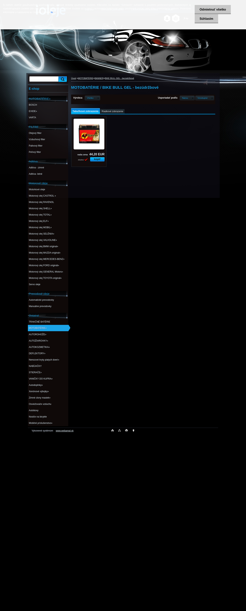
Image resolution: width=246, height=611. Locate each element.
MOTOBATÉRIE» (38, 328)
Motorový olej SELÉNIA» (41, 233)
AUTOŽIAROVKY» (38, 340)
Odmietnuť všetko (212, 9)
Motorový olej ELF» (39, 221)
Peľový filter (35, 152)
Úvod (73, 78)
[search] (62, 79)
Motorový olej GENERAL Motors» (46, 271)
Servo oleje (34, 284)
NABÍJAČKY (35, 366)
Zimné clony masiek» (40, 397)
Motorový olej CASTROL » (42, 195)
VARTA (32, 117)
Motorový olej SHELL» (40, 208)
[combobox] (187, 98)
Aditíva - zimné (36, 167)
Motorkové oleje (37, 189)
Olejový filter (35, 133)
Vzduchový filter (37, 139)
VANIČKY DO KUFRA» (41, 378)
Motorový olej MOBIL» (40, 227)
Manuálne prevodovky (40, 306)
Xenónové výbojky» (39, 391)
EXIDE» (33, 111)
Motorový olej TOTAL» (40, 214)
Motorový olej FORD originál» (44, 265)
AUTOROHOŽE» (37, 334)
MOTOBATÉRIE (85, 78)
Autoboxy (33, 410)
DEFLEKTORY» (37, 353)
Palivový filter (35, 145)
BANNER (99, 78)
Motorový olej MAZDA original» (45, 252)
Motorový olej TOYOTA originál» (45, 278)
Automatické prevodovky (41, 300)
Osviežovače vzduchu (40, 404)
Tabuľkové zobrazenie (85, 111)
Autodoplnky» (36, 385)
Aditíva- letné (35, 174)
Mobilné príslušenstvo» (40, 423)
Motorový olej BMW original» (43, 246)
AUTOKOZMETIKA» (39, 347)
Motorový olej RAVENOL (41, 202)
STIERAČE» (35, 372)
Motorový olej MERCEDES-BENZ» (46, 259)
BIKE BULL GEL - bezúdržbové (119, 78)
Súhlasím (206, 18)
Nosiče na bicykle (38, 416)
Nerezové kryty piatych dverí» (44, 359)
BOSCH (33, 105)
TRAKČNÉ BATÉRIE (39, 321)
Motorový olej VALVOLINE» (43, 240)
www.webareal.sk (65, 430)
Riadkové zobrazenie (112, 111)
